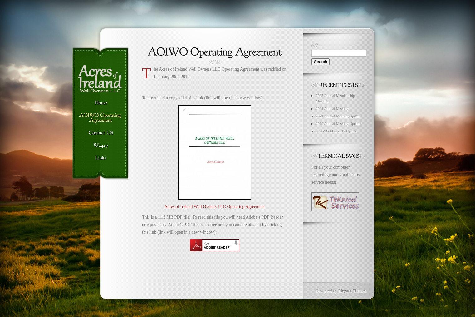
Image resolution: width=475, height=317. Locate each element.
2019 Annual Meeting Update (338, 123)
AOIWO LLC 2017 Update (336, 131)
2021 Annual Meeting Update (338, 116)
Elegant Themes (352, 291)
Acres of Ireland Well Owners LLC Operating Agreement (214, 206)
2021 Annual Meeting (332, 108)
